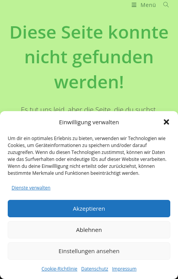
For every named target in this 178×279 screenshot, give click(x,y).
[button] (166, 122)
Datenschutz (94, 268)
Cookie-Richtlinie (59, 268)
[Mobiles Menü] (145, 4)
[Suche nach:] (163, 4)
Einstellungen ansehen (89, 251)
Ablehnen (89, 229)
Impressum (124, 268)
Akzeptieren (89, 208)
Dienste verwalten (31, 187)
